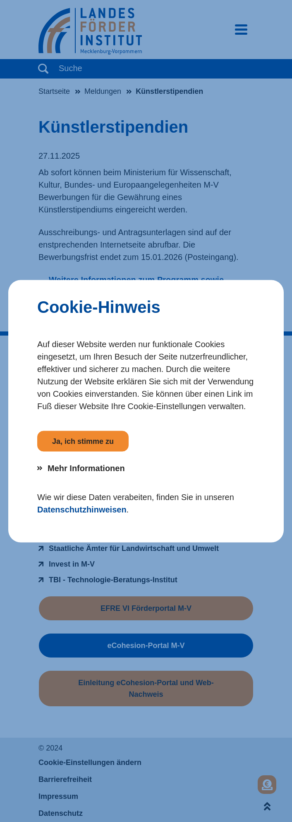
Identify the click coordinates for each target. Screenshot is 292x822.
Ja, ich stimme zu (83, 441)
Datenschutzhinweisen (82, 509)
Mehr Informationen (86, 467)
